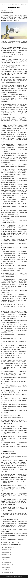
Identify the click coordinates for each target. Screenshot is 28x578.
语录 (13, 4)
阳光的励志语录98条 (5, 569)
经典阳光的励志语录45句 (6, 564)
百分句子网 (8, 4)
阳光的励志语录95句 (5, 567)
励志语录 (17, 4)
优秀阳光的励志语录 (5, 549)
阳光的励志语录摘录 (5, 552)
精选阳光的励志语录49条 (6, 562)
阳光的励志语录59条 (5, 557)
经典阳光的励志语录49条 (6, 572)
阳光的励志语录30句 (5, 559)
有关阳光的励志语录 (5, 554)
